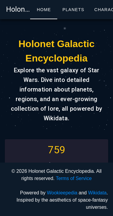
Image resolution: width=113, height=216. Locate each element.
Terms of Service (74, 178)
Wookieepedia (62, 192)
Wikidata (97, 192)
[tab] (43, 9)
